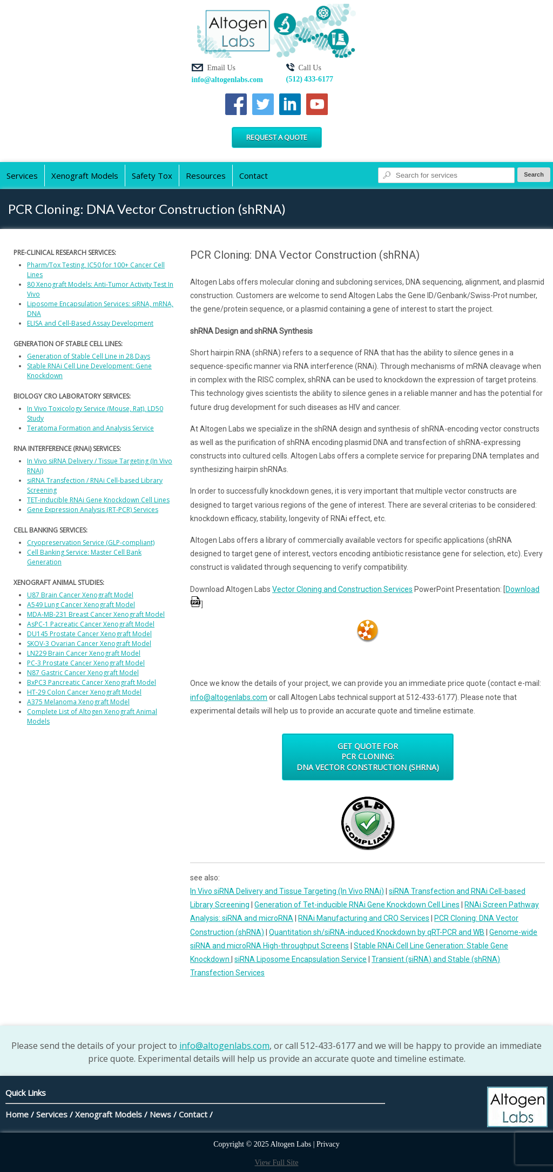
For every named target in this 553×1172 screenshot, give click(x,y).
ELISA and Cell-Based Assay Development (90, 323)
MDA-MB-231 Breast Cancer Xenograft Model (96, 614)
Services (22, 175)
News (160, 1114)
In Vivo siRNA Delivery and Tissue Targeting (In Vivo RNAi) (287, 891)
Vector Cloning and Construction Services (342, 589)
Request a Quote (276, 137)
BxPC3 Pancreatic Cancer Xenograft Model (91, 682)
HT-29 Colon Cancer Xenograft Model (84, 692)
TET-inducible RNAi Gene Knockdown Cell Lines (98, 499)
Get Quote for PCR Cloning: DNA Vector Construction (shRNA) (367, 756)
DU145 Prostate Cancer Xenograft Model (89, 633)
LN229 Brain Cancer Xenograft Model (83, 653)
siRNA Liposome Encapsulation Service (300, 959)
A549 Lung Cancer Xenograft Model (81, 604)
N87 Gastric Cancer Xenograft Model (83, 672)
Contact (253, 175)
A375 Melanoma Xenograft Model (78, 701)
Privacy (328, 1144)
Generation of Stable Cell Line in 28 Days (88, 356)
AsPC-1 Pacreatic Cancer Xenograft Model (90, 624)
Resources (206, 175)
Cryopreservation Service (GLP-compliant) (90, 542)
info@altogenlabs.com (227, 80)
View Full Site (277, 1162)
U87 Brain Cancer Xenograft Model (80, 595)
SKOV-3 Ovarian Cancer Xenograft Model (89, 643)
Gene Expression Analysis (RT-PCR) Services (92, 509)
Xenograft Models (84, 175)
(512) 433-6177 (310, 79)
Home (17, 1114)
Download (522, 589)
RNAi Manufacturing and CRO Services (363, 918)
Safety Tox (152, 175)
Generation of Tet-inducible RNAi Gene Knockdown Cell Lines (357, 904)
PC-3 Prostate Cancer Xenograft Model (86, 663)
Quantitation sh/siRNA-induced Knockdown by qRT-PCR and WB (376, 932)
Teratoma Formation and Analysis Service (90, 428)
